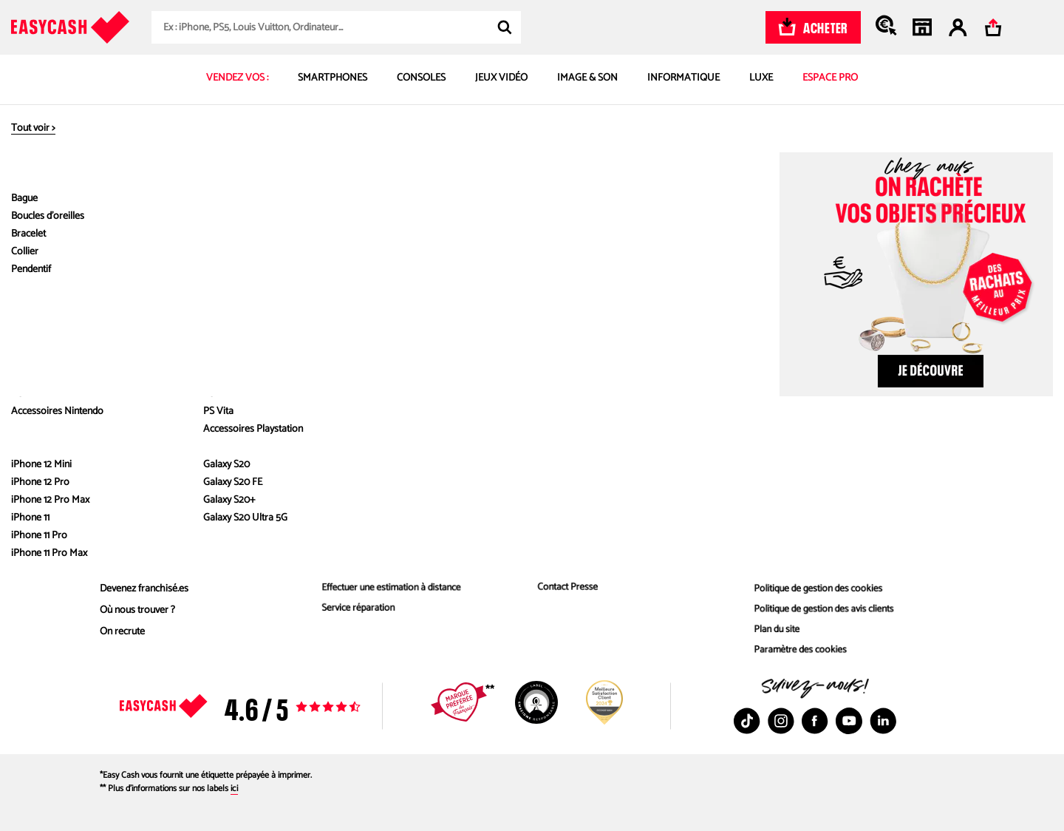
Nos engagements (138, 545)
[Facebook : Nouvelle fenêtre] (815, 721)
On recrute (122, 631)
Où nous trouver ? (137, 610)
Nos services (349, 483)
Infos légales (782, 483)
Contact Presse (564, 588)
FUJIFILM (581, 226)
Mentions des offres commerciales (820, 524)
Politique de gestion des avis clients (822, 610)
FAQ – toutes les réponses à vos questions (620, 524)
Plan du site (772, 631)
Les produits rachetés (361, 567)
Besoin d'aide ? (569, 483)
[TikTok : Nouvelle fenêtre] (747, 721)
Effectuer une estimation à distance (389, 588)
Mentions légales (783, 545)
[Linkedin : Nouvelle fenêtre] (883, 721)
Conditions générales (792, 567)
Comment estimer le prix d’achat (383, 524)
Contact (548, 567)
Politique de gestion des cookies (816, 588)
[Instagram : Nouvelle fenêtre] (781, 721)
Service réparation (354, 610)
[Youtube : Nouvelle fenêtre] (849, 721)
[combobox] (336, 27)
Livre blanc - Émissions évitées (163, 567)
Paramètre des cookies (797, 653)
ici (234, 788)
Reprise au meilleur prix (365, 545)
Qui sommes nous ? (141, 524)
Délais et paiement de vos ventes (600, 545)
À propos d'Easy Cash (155, 483)
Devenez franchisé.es (144, 588)
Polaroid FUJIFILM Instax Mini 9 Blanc (703, 226)
